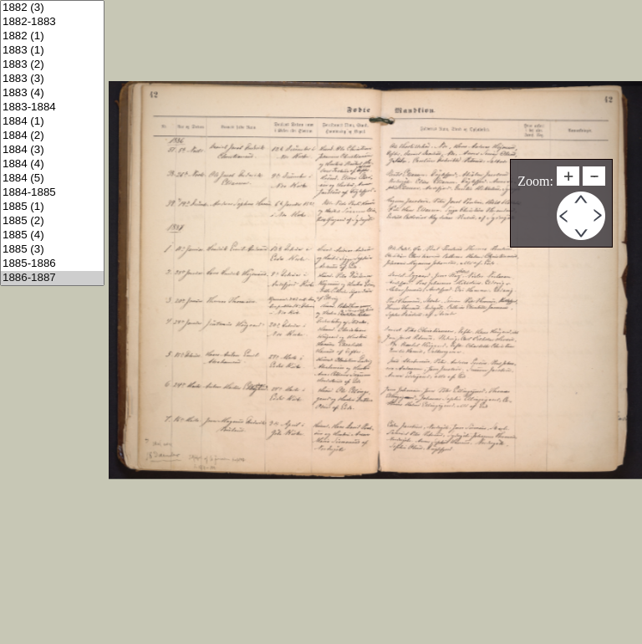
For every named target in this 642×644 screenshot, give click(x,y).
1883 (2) (52, 65)
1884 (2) (52, 136)
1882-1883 (52, 22)
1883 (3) (52, 79)
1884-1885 (52, 193)
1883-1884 (52, 107)
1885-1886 (52, 264)
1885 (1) (52, 207)
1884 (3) (52, 150)
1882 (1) (52, 36)
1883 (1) (52, 50)
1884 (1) (52, 122)
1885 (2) (52, 221)
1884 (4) (52, 164)
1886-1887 (52, 278)
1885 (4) (52, 235)
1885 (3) (52, 250)
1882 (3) (52, 8)
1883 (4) (52, 93)
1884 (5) (52, 178)
